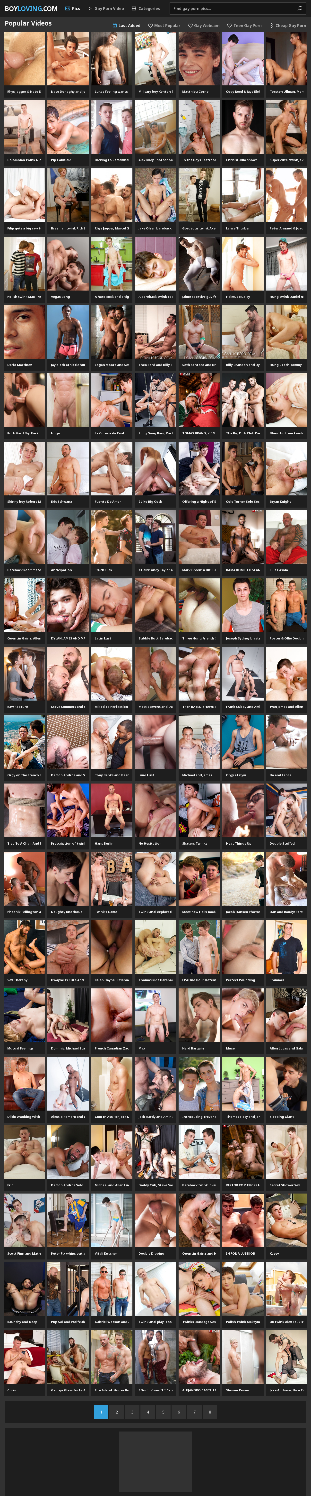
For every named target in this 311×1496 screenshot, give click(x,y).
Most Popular (164, 25)
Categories (145, 8)
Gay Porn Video (105, 8)
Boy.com (31, 8)
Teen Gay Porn (244, 25)
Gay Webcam (204, 25)
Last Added (126, 25)
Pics (72, 8)
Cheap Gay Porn (287, 25)
